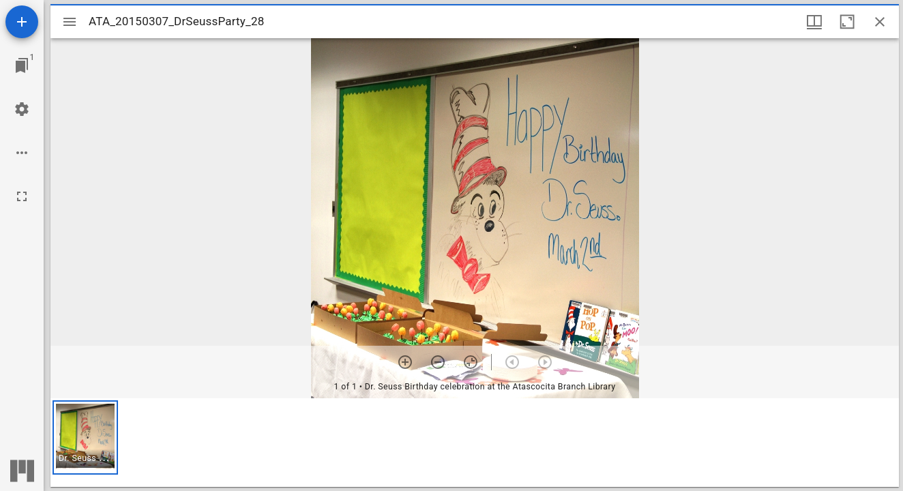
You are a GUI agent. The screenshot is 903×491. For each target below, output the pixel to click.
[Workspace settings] (21, 109)
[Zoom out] (437, 362)
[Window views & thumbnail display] (814, 21)
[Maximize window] (847, 21)
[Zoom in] (405, 362)
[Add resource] (21, 21)
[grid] (474, 442)
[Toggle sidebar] (69, 21)
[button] (85, 437)
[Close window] (879, 21)
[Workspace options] (21, 152)
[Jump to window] (21, 65)
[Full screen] (21, 196)
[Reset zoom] (470, 362)
